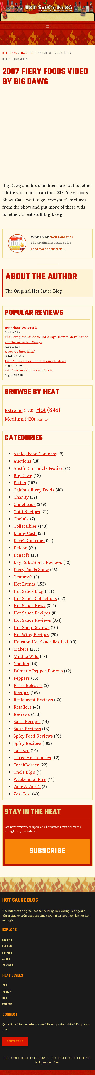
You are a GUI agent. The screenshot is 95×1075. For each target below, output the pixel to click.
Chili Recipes (27, 512)
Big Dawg (9, 53)
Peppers (22, 678)
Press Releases (28, 685)
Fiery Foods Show (31, 569)
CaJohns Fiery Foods (34, 490)
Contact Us (15, 1041)
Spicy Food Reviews (33, 736)
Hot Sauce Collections (35, 598)
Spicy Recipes (27, 743)
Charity (21, 497)
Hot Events (24, 584)
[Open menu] (47, 26)
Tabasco (21, 750)
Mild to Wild (26, 656)
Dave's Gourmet (29, 541)
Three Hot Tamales (32, 758)
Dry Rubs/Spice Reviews (38, 562)
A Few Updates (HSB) (20, 351)
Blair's (20, 483)
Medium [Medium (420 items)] (20, 419)
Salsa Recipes (27, 721)
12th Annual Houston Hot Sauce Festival (35, 361)
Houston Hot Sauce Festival (41, 642)
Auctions (22, 461)
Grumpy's (23, 577)
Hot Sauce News (29, 606)
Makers (26, 53)
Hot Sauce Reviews (32, 620)
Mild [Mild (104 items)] (43, 420)
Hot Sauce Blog (29, 591)
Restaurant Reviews (33, 700)
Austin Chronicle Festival (39, 468)
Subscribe (47, 851)
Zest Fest (22, 794)
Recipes (21, 692)
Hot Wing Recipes (31, 635)
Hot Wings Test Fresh (21, 327)
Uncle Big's (24, 772)
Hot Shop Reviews (31, 627)
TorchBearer (26, 765)
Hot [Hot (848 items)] (48, 409)
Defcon (20, 548)
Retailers (23, 707)
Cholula (21, 519)
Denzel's (22, 555)
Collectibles (25, 526)
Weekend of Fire (30, 779)
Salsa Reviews (27, 729)
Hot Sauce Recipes (32, 613)
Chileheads (25, 504)
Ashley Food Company (35, 454)
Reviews (22, 714)
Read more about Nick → (48, 249)
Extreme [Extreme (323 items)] (19, 410)
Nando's (21, 664)
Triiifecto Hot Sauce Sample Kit (28, 370)
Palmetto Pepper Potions (38, 671)
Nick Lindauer (61, 237)
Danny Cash (25, 533)
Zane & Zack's (27, 787)
